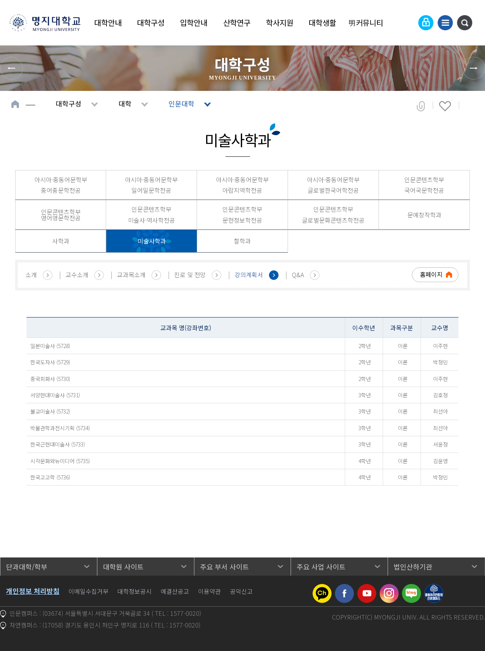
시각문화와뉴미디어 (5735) (60, 461)
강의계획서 (249, 274)
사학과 (60, 240)
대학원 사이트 (123, 566)
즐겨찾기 (445, 106)
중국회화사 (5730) (50, 378)
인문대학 (181, 103)
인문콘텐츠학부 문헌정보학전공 (242, 215)
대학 (125, 103)
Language (407, 23)
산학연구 (236, 22)
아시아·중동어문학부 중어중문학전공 (60, 185)
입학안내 (193, 22)
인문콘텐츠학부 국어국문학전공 (424, 185)
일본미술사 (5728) (50, 346)
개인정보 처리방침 (32, 591)
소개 (31, 274)
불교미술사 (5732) (50, 411)
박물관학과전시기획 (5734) (60, 428)
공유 (421, 106)
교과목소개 (131, 274)
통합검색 (464, 22)
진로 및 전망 (190, 274)
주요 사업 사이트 (321, 566)
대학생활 (322, 22)
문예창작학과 (424, 214)
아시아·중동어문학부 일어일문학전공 (151, 185)
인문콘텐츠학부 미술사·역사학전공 (151, 215)
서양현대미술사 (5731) (55, 395)
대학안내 (108, 22)
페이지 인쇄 (470, 106)
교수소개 (77, 274)
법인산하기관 (413, 566)
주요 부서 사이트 (224, 566)
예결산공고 (175, 591)
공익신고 (241, 591)
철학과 (242, 240)
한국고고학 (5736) (50, 477)
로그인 (425, 22)
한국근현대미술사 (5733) (57, 444)
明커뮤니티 (365, 22)
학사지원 (279, 22)
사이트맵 (445, 22)
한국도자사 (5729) (50, 362)
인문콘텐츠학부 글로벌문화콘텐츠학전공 (333, 215)
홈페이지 (431, 274)
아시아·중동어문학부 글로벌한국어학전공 (333, 185)
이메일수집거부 (88, 591)
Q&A (298, 274)
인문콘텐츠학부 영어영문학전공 (61, 214)
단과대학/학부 (26, 566)
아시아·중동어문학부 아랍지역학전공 (242, 185)
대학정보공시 (134, 591)
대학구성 (150, 22)
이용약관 (209, 591)
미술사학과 (152, 240)
